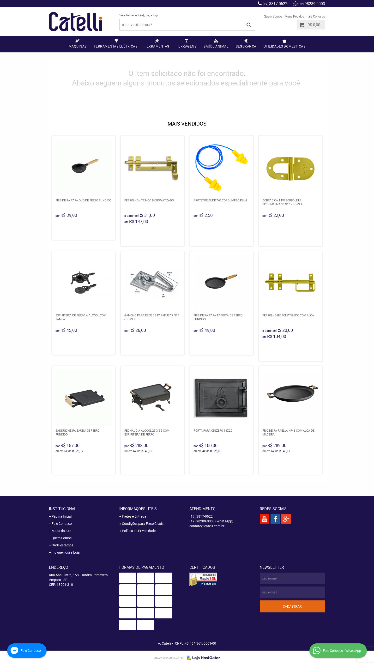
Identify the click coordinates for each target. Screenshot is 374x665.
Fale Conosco (316, 16)
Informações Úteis (138, 508)
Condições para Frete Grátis (142, 523)
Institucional (62, 508)
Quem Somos (273, 16)
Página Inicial (62, 516)
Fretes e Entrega (134, 516)
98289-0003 (311, 3)
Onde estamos (62, 545)
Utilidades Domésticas (285, 46)
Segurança (246, 46)
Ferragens (186, 46)
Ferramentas (157, 46)
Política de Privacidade (139, 530)
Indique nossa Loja (66, 552)
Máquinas (78, 46)
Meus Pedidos (294, 16)
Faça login (152, 15)
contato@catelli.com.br (206, 526)
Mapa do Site (61, 530)
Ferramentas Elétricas (116, 46)
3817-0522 (275, 3)
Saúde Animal (216, 46)
